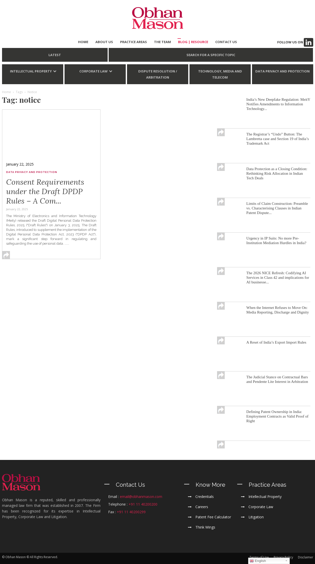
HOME (83, 42)
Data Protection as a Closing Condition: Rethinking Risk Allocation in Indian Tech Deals (276, 173)
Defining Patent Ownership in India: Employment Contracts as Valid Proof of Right (277, 416)
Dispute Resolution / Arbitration (157, 74)
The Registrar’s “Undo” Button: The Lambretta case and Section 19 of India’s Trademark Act (277, 138)
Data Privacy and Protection (282, 71)
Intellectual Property (31, 71)
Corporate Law (93, 71)
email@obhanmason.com (141, 496)
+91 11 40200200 (143, 504)
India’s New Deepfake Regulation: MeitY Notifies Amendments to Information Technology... (278, 104)
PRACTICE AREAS (133, 42)
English (258, 561)
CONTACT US (226, 42)
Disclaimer (305, 557)
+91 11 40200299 (131, 511)
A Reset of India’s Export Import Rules (276, 342)
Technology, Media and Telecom (220, 74)
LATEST (54, 55)
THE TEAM (162, 42)
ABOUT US (104, 42)
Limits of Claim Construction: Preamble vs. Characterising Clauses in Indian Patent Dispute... (277, 208)
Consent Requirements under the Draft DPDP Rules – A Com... (45, 191)
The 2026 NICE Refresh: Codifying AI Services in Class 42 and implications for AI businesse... (277, 277)
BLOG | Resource (193, 42)
